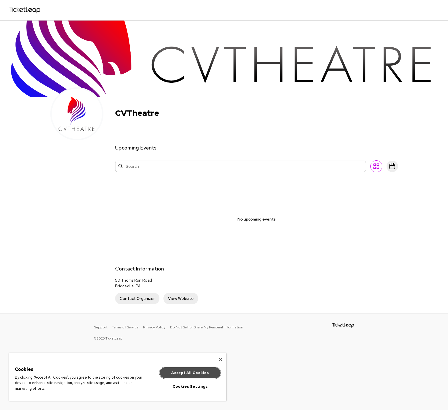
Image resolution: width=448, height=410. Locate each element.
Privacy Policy (154, 327)
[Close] (220, 359)
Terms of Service (125, 327)
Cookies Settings (190, 386)
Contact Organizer (137, 298)
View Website (181, 298)
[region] (117, 377)
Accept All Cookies (190, 372)
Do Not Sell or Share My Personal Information (206, 327)
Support (100, 327)
